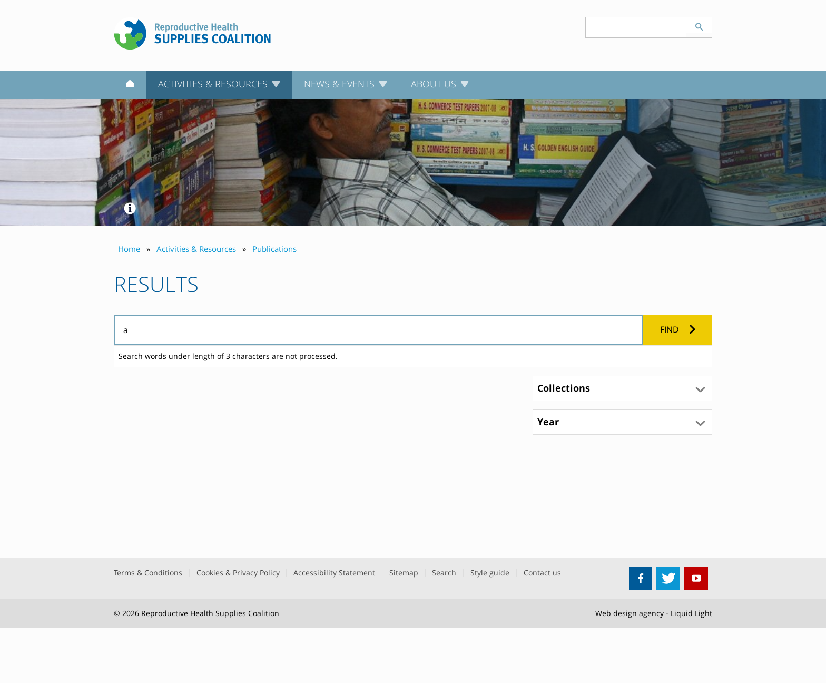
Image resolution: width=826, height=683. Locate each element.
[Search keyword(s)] (636, 27)
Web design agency (629, 613)
